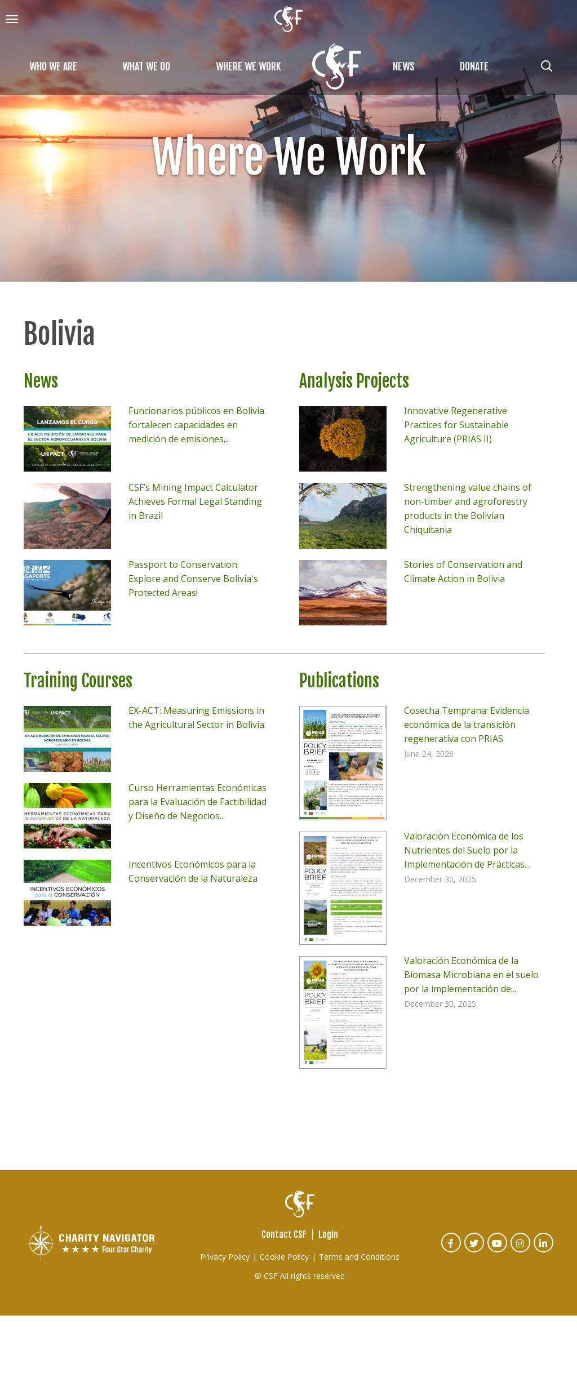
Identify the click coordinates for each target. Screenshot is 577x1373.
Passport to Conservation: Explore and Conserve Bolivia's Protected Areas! (193, 578)
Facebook (451, 1250)
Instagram (521, 1250)
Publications (339, 680)
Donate (474, 66)
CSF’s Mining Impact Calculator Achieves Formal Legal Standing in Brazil (195, 501)
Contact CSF (284, 1234)
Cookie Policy (284, 1256)
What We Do (146, 66)
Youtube (498, 1250)
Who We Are (53, 66)
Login (328, 1234)
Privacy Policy (225, 1256)
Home (336, 66)
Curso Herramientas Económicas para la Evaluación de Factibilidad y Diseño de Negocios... (197, 801)
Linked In (544, 1250)
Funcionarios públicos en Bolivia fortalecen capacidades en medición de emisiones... (196, 425)
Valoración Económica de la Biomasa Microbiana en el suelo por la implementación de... (471, 974)
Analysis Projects (354, 381)
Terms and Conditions (359, 1256)
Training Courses (78, 680)
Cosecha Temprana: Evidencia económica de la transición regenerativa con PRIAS (466, 724)
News (404, 66)
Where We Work (248, 66)
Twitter (474, 1250)
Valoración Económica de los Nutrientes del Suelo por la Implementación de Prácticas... (467, 850)
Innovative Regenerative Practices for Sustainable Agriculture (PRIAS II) (456, 425)
